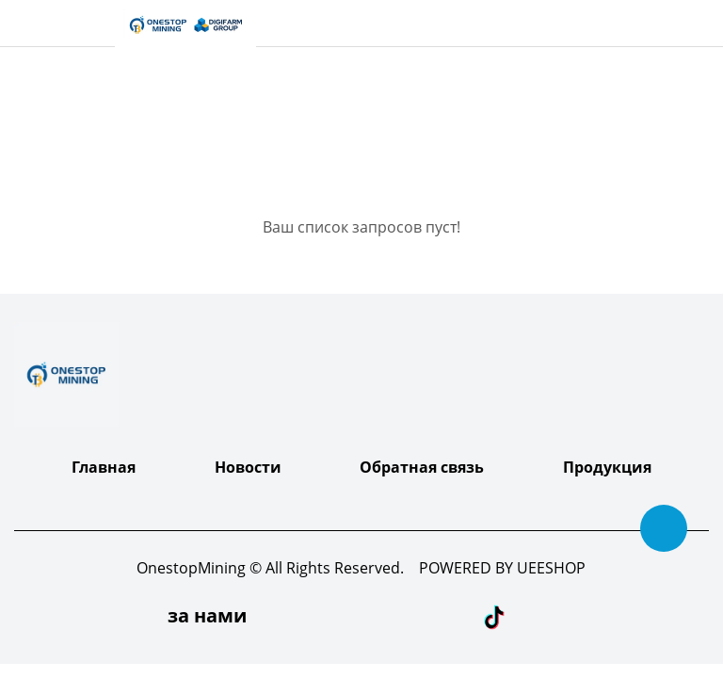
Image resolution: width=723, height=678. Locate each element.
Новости (248, 467)
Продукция (607, 467)
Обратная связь (422, 467)
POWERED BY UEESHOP (502, 567)
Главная (104, 467)
